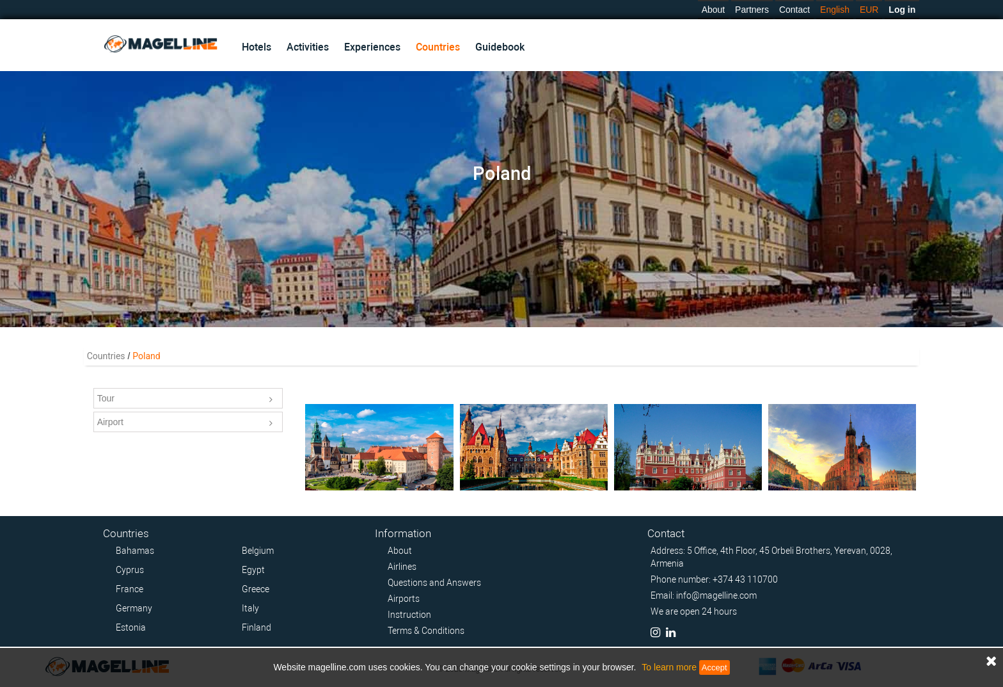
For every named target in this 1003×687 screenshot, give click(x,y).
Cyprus (130, 570)
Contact (794, 9)
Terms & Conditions (426, 631)
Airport (185, 423)
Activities (308, 47)
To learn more (669, 667)
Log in (901, 9)
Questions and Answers (434, 583)
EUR (869, 9)
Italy (250, 608)
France (129, 589)
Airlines (402, 567)
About (713, 9)
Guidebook (500, 47)
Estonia (131, 627)
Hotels (256, 47)
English (834, 9)
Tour (185, 399)
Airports (404, 599)
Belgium (258, 551)
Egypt (253, 570)
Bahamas (135, 551)
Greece (255, 589)
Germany (134, 608)
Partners (752, 9)
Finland (256, 627)
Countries (438, 47)
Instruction (409, 615)
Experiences (372, 47)
